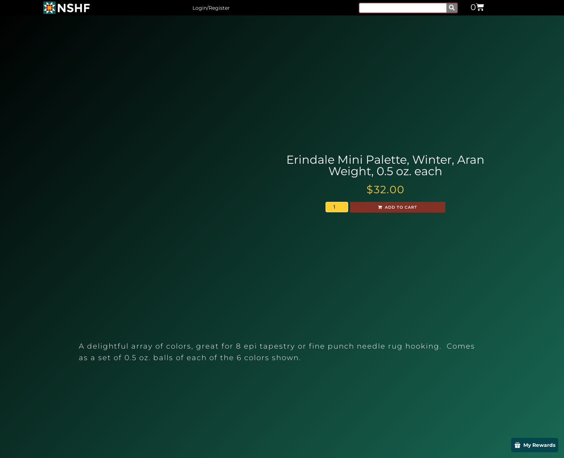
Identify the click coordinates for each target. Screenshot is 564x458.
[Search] (451, 8)
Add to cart (401, 207)
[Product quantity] (337, 207)
